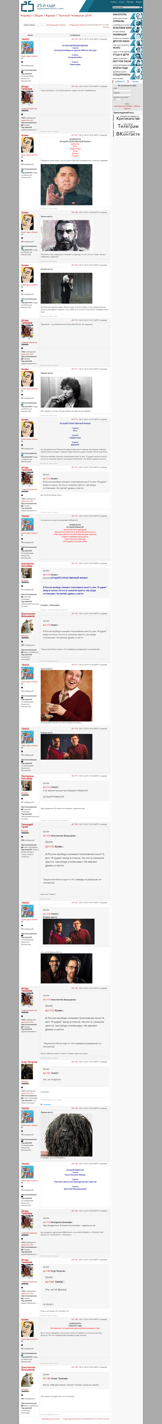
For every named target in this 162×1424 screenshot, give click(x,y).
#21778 (46, 914)
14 (107, 27)
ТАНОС (25, 39)
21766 (75, 86)
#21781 (46, 1073)
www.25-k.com (27, 120)
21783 (75, 1061)
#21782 (46, 1378)
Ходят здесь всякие (29, 56)
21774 (75, 516)
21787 (75, 1259)
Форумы (25, 15)
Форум (139, 2)
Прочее (130, 2)
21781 (75, 902)
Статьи (114, 2)
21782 (75, 988)
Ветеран (24, 580)
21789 (75, 1367)
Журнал (50, 15)
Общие (38, 15)
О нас (121, 2)
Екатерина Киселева (27, 565)
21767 (75, 135)
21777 (75, 664)
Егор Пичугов (29, 1062)
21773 (75, 467)
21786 (75, 1211)
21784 (75, 1108)
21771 (75, 369)
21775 (75, 563)
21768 (75, 212)
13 (104, 27)
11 (103, 25)
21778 (75, 728)
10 (99, 25)
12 (107, 25)
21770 (75, 320)
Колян (25, 135)
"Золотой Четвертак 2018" (75, 15)
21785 (75, 1163)
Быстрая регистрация (123, 106)
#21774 (46, 787)
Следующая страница (77, 25)
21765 (75, 39)
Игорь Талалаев (26, 88)
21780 (75, 824)
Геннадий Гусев (27, 825)
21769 (75, 265)
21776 (75, 613)
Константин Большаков (28, 615)
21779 (75, 776)
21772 (75, 419)
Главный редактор (29, 108)
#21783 (46, 1271)
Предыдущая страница (57, 25)
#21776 (46, 835)
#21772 (46, 478)
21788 (75, 1319)
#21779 (46, 1222)
